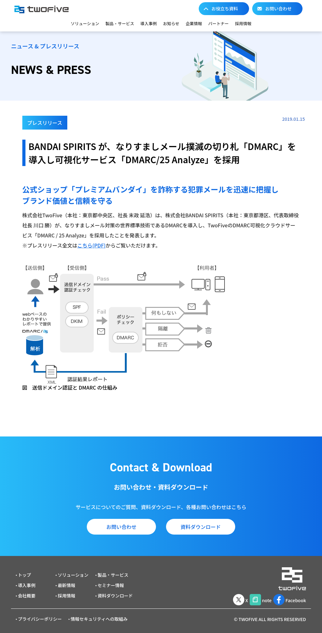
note (255, 596)
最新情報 (66, 583)
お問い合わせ (278, 8)
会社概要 (27, 593)
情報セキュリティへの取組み (99, 616)
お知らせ (171, 23)
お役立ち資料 (225, 8)
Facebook (288, 596)
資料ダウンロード (200, 526)
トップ (24, 572)
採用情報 (243, 23)
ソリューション (85, 23)
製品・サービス (119, 23)
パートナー (218, 23)
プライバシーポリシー (40, 616)
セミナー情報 (110, 583)
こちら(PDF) (91, 245)
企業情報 (194, 23)
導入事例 (148, 23)
